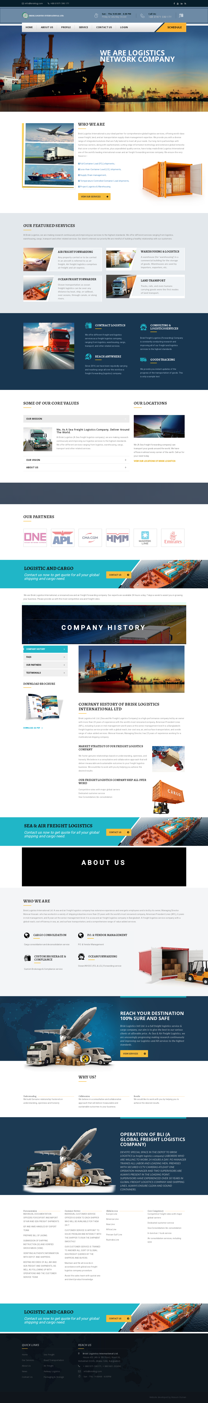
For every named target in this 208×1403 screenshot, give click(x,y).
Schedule (174, 27)
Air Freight (49, 1365)
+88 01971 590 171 (58, 3)
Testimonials (33, 673)
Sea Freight (49, 1354)
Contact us (104, 27)
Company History (35, 649)
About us (47, 27)
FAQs (28, 657)
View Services (134, 1054)
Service (83, 27)
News (24, 1371)
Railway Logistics (52, 1371)
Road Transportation (54, 1360)
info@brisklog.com (32, 3)
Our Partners (33, 665)
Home (29, 27)
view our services (94, 197)
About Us (26, 1365)
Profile (66, 27)
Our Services (28, 1360)
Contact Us (27, 1377)
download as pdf (33, 728)
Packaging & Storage (54, 1377)
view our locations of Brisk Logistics (154, 461)
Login (124, 27)
